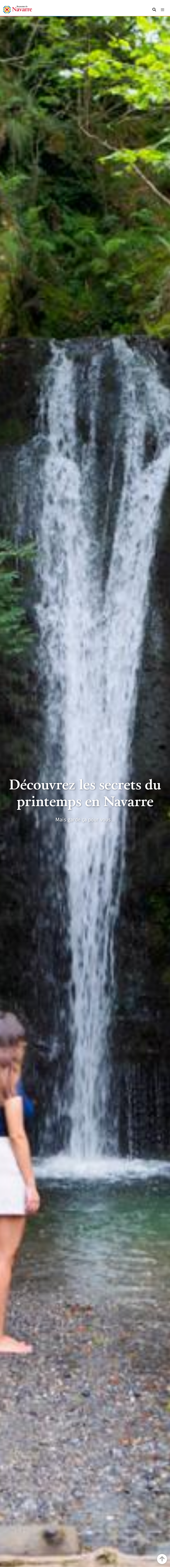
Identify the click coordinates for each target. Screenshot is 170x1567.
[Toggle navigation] (162, 10)
